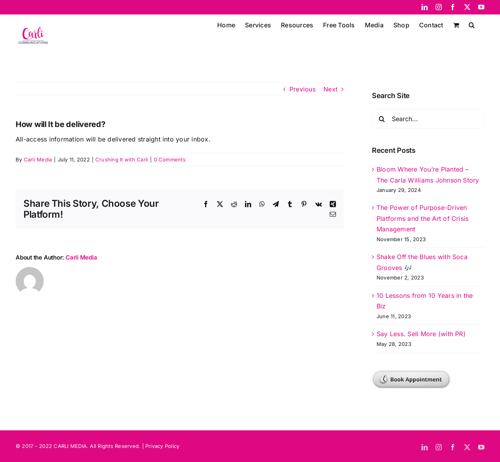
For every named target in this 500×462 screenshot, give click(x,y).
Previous (302, 89)
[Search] (381, 119)
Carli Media (38, 159)
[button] (472, 24)
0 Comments (170, 159)
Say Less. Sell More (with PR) (421, 334)
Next (330, 89)
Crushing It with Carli (121, 159)
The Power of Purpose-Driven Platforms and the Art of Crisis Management (422, 218)
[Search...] (428, 119)
